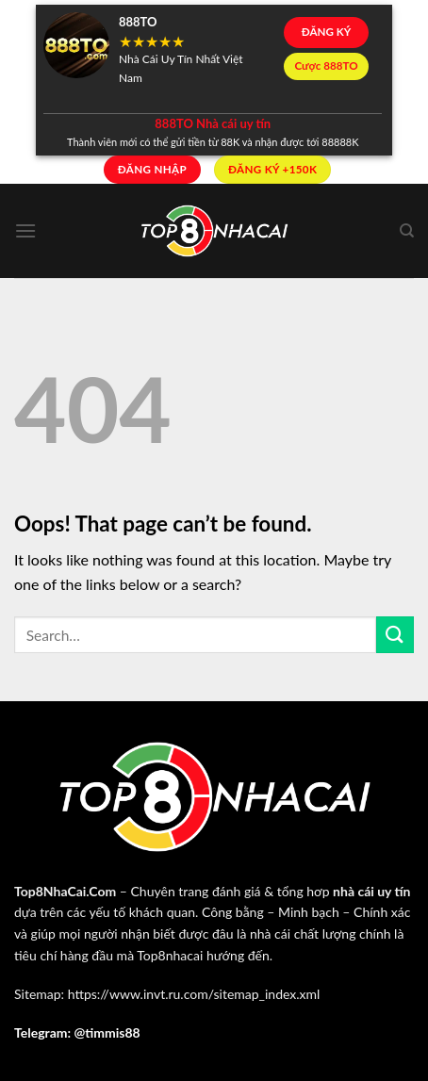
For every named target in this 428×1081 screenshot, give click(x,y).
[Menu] (25, 230)
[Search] (407, 231)
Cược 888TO (325, 65)
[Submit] (395, 634)
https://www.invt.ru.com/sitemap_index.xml (194, 994)
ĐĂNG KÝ (327, 31)
